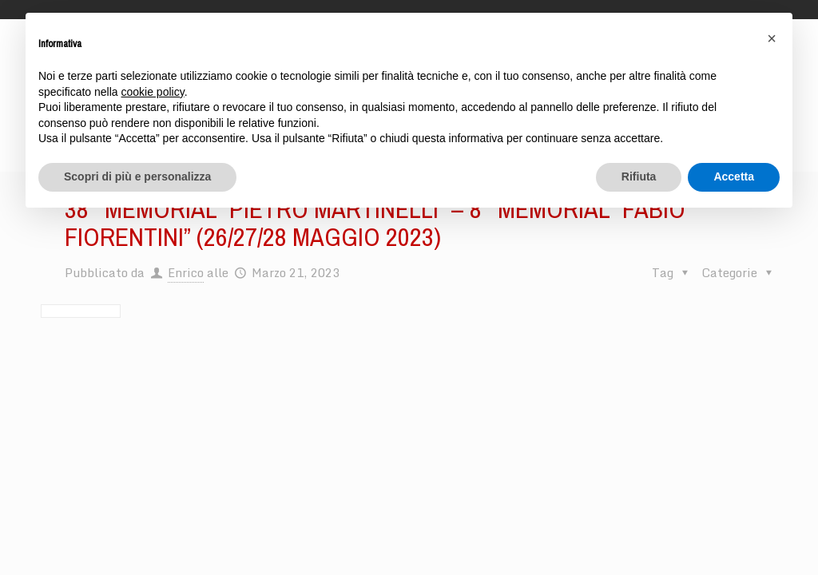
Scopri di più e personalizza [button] (137, 176)
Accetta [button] (733, 176)
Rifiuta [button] (639, 176)
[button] (771, 38)
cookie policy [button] (153, 91)
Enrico (186, 272)
